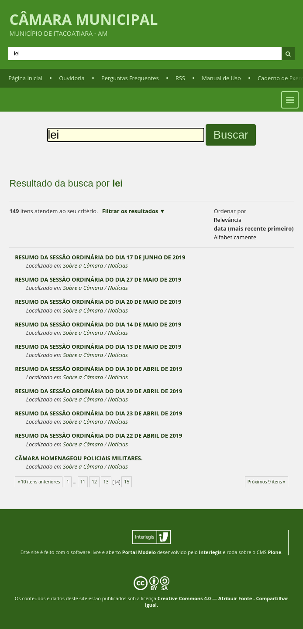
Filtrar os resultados (130, 211)
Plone (274, 552)
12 (94, 482)
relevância (227, 220)
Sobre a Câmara (83, 265)
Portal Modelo (139, 552)
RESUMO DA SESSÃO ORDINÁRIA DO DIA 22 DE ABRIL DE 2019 (98, 435)
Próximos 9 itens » (267, 482)
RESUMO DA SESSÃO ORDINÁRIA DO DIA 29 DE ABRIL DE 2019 (98, 391)
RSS (180, 78)
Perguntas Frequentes (129, 78)
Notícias (117, 265)
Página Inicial (25, 78)
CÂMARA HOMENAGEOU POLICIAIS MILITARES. (78, 458)
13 (106, 482)
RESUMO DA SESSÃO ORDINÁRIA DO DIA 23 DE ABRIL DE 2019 (98, 413)
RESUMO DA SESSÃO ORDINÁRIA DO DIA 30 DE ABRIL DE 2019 (98, 369)
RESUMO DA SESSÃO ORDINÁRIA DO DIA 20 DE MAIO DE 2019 (98, 302)
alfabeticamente (235, 237)
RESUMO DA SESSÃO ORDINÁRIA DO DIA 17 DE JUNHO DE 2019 (100, 257)
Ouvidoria (72, 78)
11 (83, 482)
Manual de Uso (221, 78)
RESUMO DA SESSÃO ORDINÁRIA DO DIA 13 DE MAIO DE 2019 (98, 346)
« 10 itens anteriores (38, 482)
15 (127, 482)
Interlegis (210, 552)
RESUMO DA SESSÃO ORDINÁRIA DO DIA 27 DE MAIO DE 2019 (98, 279)
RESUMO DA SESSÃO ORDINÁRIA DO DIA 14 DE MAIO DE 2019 (98, 324)
